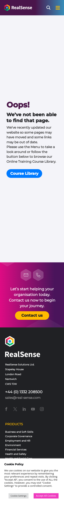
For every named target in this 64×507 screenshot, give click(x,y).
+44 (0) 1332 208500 (23, 392)
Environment (13, 445)
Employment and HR (17, 440)
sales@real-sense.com (22, 398)
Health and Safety (15, 454)
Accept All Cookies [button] (46, 495)
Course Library (24, 173)
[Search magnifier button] (48, 8)
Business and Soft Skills (19, 431)
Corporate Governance (18, 436)
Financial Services (15, 449)
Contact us (32, 315)
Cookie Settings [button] (18, 495)
